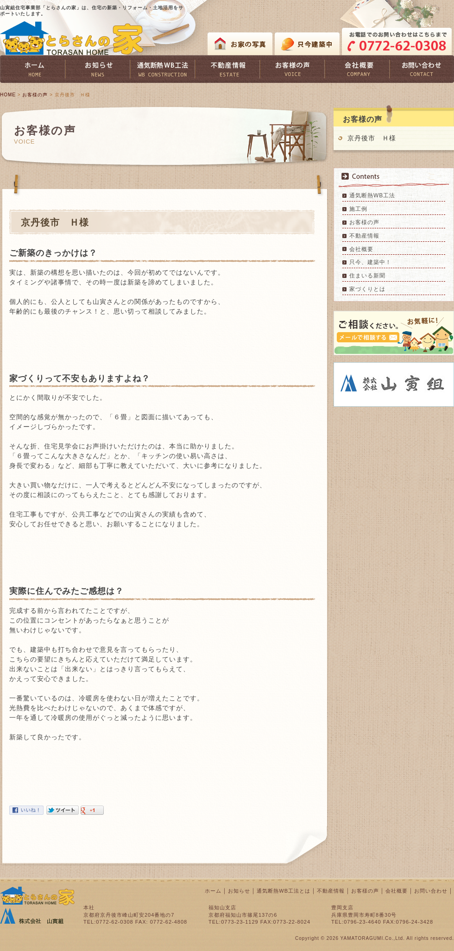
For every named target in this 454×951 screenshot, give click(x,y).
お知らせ (239, 891)
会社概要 (361, 249)
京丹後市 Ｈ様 (371, 138)
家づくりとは (367, 289)
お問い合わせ (431, 891)
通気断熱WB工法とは (283, 891)
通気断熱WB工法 (372, 195)
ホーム (213, 891)
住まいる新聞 (367, 275)
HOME (8, 94)
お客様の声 (35, 94)
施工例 (358, 209)
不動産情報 (364, 236)
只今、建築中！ (370, 262)
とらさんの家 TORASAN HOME (72, 38)
